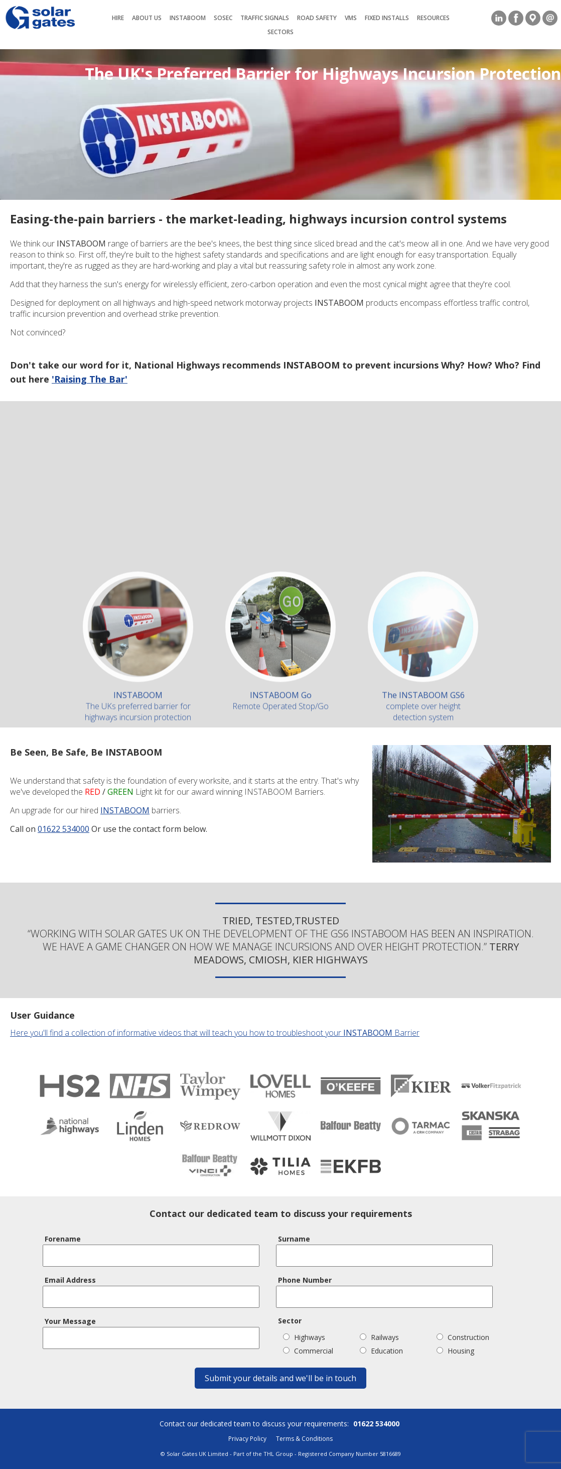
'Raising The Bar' (89, 379)
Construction (463, 1337)
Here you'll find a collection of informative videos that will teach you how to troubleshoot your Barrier (214, 1032)
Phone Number (305, 1280)
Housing (455, 1351)
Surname (294, 1239)
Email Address (70, 1280)
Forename (63, 1239)
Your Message (70, 1321)
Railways (379, 1337)
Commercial (308, 1351)
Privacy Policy (247, 1438)
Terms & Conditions (304, 1438)
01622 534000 (63, 828)
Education (381, 1351)
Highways (304, 1337)
